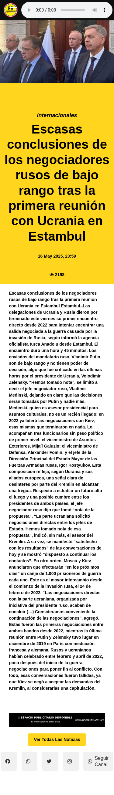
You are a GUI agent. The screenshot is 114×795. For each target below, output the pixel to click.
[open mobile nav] (13, 10)
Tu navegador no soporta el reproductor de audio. (66, 10)
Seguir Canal (98, 761)
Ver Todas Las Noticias (57, 739)
